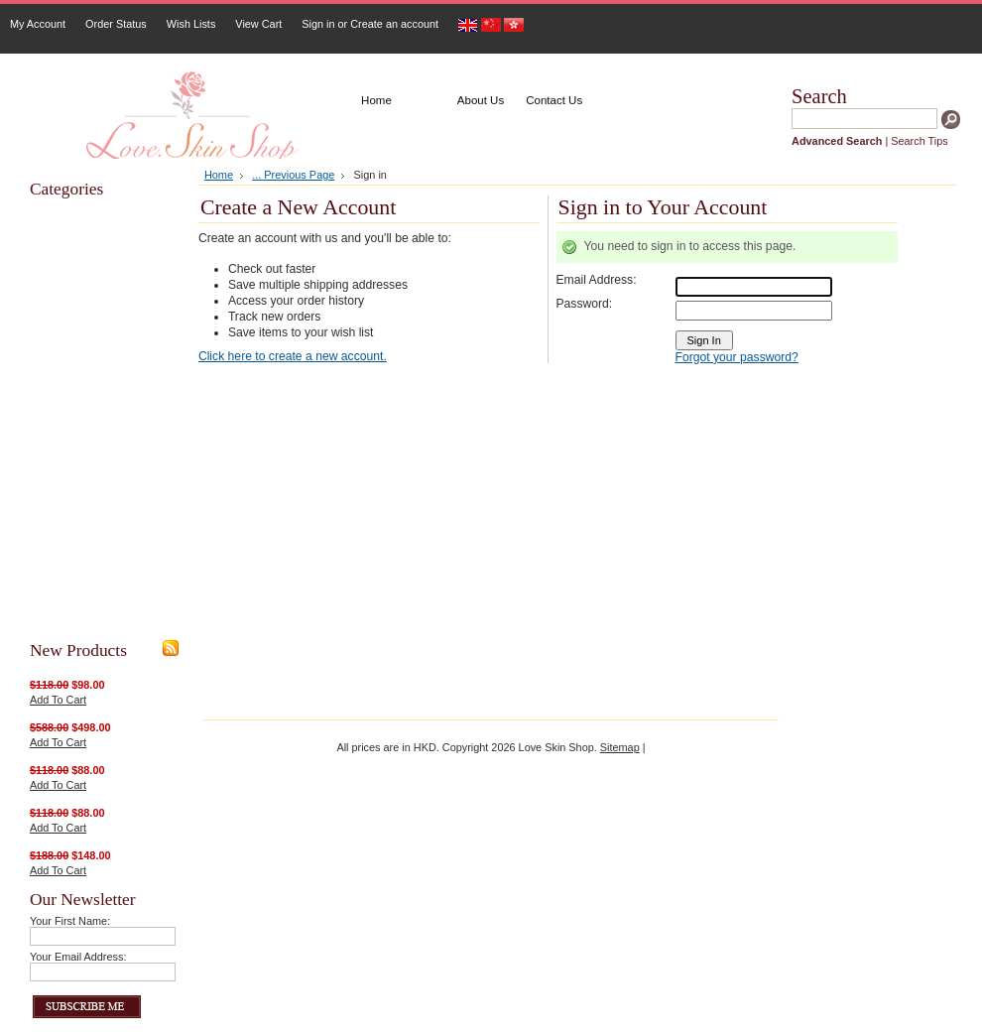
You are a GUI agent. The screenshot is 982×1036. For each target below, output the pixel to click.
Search (819, 96)
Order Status (116, 24)
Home (218, 175)
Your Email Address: (78, 957)
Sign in (318, 24)
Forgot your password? (736, 357)
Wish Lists (191, 24)
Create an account (394, 24)
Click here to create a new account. (292, 356)
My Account (37, 24)
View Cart (258, 24)
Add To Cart (58, 700)
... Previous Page (293, 175)
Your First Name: (70, 921)
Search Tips (919, 141)
